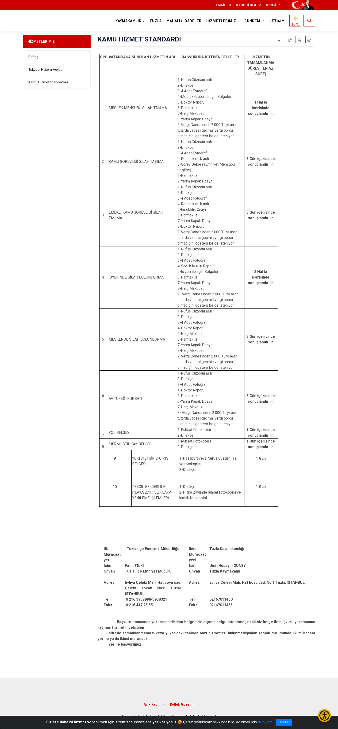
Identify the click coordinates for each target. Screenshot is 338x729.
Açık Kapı (151, 705)
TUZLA (156, 21)
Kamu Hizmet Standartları (48, 82)
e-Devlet (221, 5)
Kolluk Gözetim (182, 705)
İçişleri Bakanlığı (246, 5)
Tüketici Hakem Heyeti (45, 69)
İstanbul (270, 5)
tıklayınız (265, 722)
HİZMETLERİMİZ (41, 41)
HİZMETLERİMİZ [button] (221, 21)
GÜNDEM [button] (252, 21)
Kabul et (284, 722)
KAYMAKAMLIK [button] (128, 21)
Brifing (33, 57)
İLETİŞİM (277, 21)
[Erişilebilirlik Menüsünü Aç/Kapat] (324, 715)
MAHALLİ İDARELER (184, 21)
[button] (299, 39)
